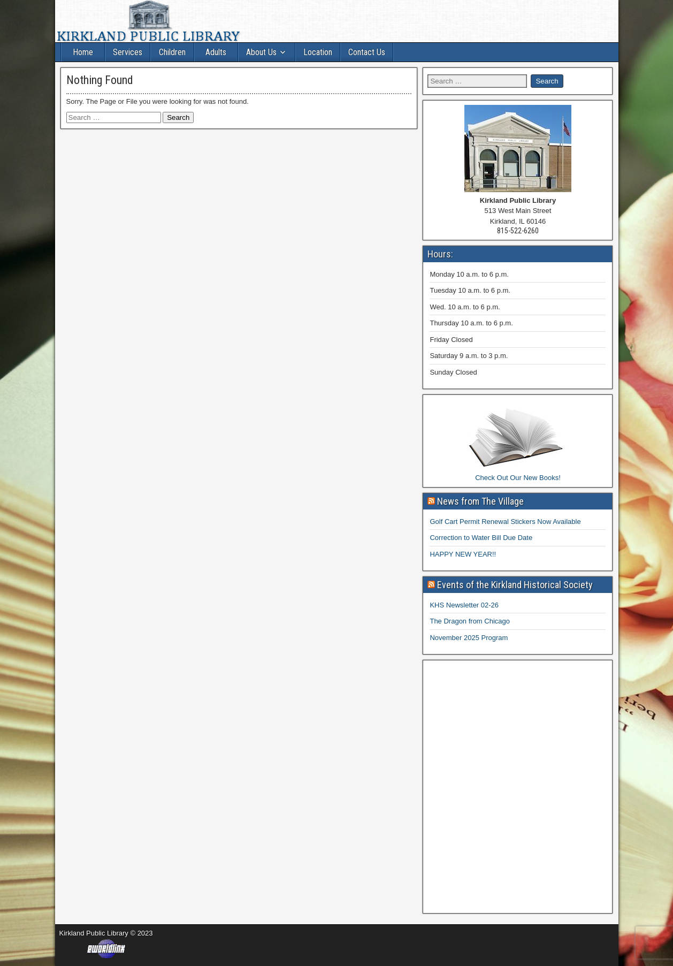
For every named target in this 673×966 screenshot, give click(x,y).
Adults (215, 52)
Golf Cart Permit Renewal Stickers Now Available (505, 522)
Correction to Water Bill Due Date (481, 538)
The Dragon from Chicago (470, 621)
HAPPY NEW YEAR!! (463, 554)
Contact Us (366, 52)
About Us (261, 52)
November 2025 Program (469, 638)
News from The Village (480, 501)
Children (172, 52)
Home (83, 52)
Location (317, 52)
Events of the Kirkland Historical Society (515, 584)
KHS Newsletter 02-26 (464, 605)
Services (127, 52)
